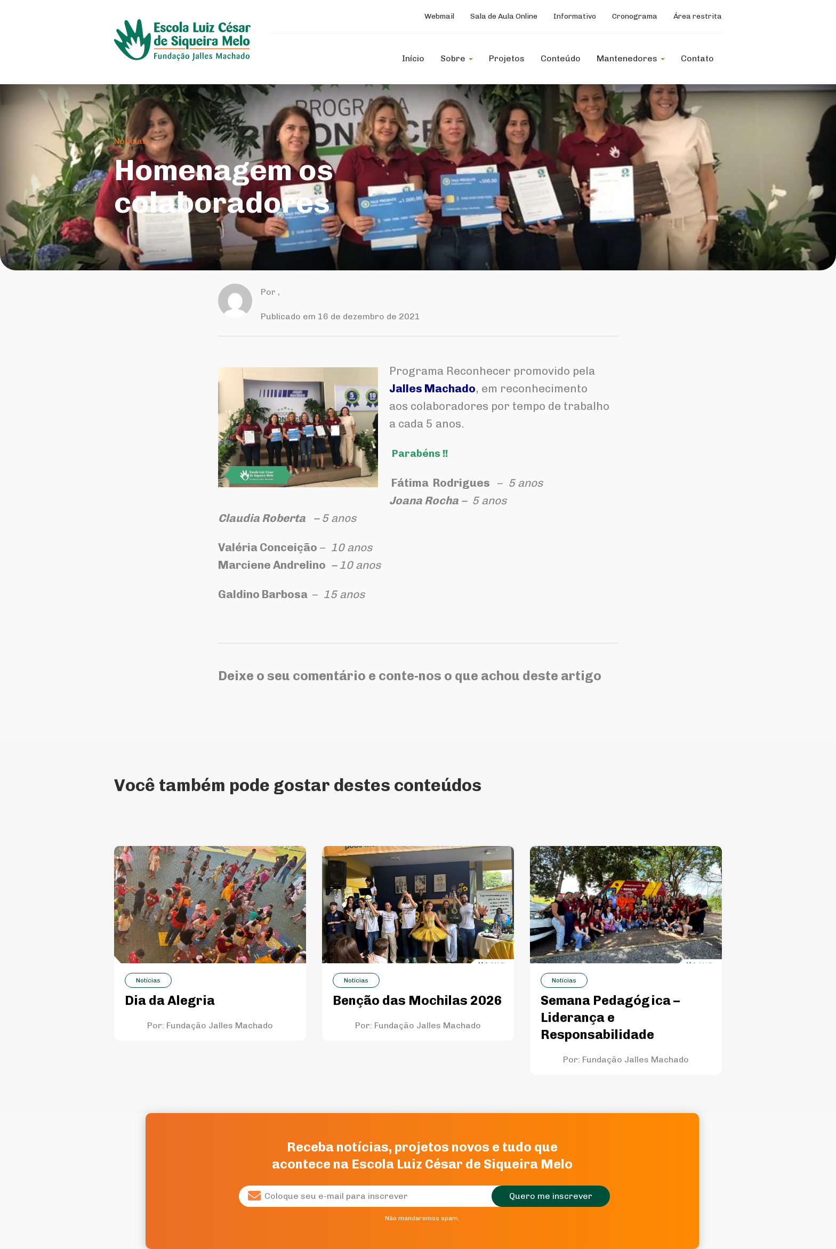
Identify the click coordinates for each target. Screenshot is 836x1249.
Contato (697, 58)
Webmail (439, 16)
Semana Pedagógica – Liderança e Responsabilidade (610, 1017)
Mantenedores (631, 58)
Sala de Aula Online (503, 16)
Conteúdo (561, 58)
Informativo (574, 16)
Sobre (456, 58)
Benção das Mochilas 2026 (417, 1000)
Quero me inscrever (550, 1196)
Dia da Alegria (170, 1000)
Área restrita (697, 16)
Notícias (130, 141)
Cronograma (634, 16)
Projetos (507, 58)
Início (413, 58)
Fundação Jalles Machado (219, 1025)
